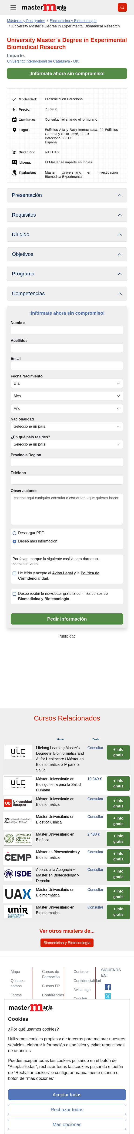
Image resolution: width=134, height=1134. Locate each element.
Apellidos (19, 341)
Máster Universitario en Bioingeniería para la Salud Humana (58, 784)
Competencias (28, 293)
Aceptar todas (67, 1094)
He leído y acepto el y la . (58, 575)
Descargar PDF (31, 533)
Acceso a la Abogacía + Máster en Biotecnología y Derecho (57, 875)
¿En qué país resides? (30, 437)
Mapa (15, 972)
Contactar (82, 972)
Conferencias (53, 995)
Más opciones (67, 1124)
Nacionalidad (22, 419)
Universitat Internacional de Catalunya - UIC (43, 61)
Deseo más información (37, 541)
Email (16, 358)
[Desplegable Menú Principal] (13, 7)
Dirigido (20, 234)
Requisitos (24, 215)
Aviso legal (82, 990)
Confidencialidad (87, 981)
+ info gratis (118, 752)
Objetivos (22, 254)
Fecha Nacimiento (27, 376)
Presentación (27, 195)
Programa (23, 274)
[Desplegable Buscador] (122, 7)
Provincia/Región (26, 455)
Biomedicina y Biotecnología (67, 943)
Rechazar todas (67, 1109)
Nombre (18, 323)
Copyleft (80, 999)
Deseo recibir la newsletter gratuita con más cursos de (63, 596)
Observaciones (24, 491)
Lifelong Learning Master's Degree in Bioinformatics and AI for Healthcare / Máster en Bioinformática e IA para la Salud (60, 759)
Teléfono (18, 473)
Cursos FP (51, 986)
